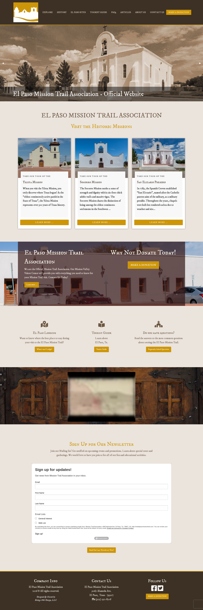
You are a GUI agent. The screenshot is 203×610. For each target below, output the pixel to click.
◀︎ (4, 63)
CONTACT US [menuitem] (157, 12)
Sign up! (39, 534)
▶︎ (201, 63)
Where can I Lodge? (44, 349)
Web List (42, 523)
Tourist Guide (101, 349)
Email (37, 482)
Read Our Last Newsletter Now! (101, 550)
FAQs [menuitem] (113, 12)
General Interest (45, 519)
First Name (39, 493)
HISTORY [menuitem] (61, 12)
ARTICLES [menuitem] (125, 12)
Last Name (39, 504)
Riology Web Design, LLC (46, 600)
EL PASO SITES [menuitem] (78, 12)
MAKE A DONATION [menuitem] (178, 12)
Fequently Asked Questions (158, 349)
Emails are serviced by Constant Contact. (120, 528)
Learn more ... (44, 222)
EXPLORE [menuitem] (48, 12)
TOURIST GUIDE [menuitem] (98, 12)
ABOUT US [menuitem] (140, 12)
